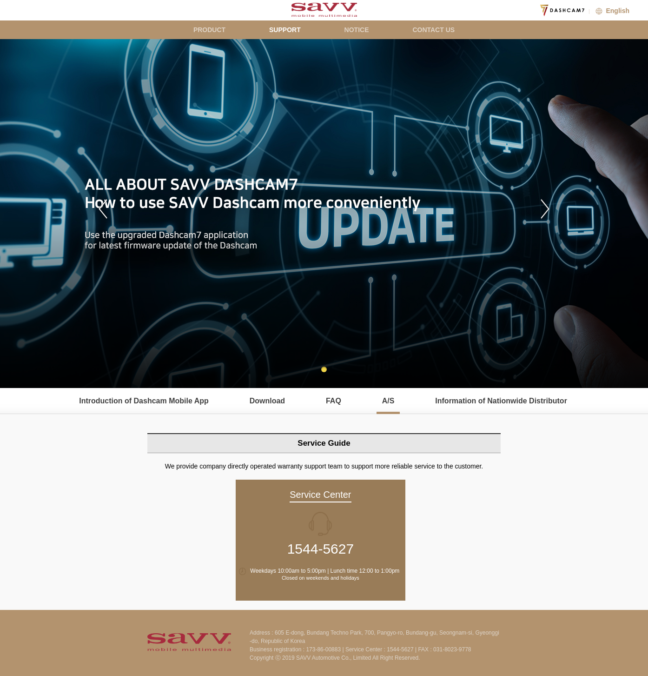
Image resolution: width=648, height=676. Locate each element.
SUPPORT (285, 29)
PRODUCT (209, 29)
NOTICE (356, 29)
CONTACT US (433, 29)
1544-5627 (320, 548)
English (611, 10)
